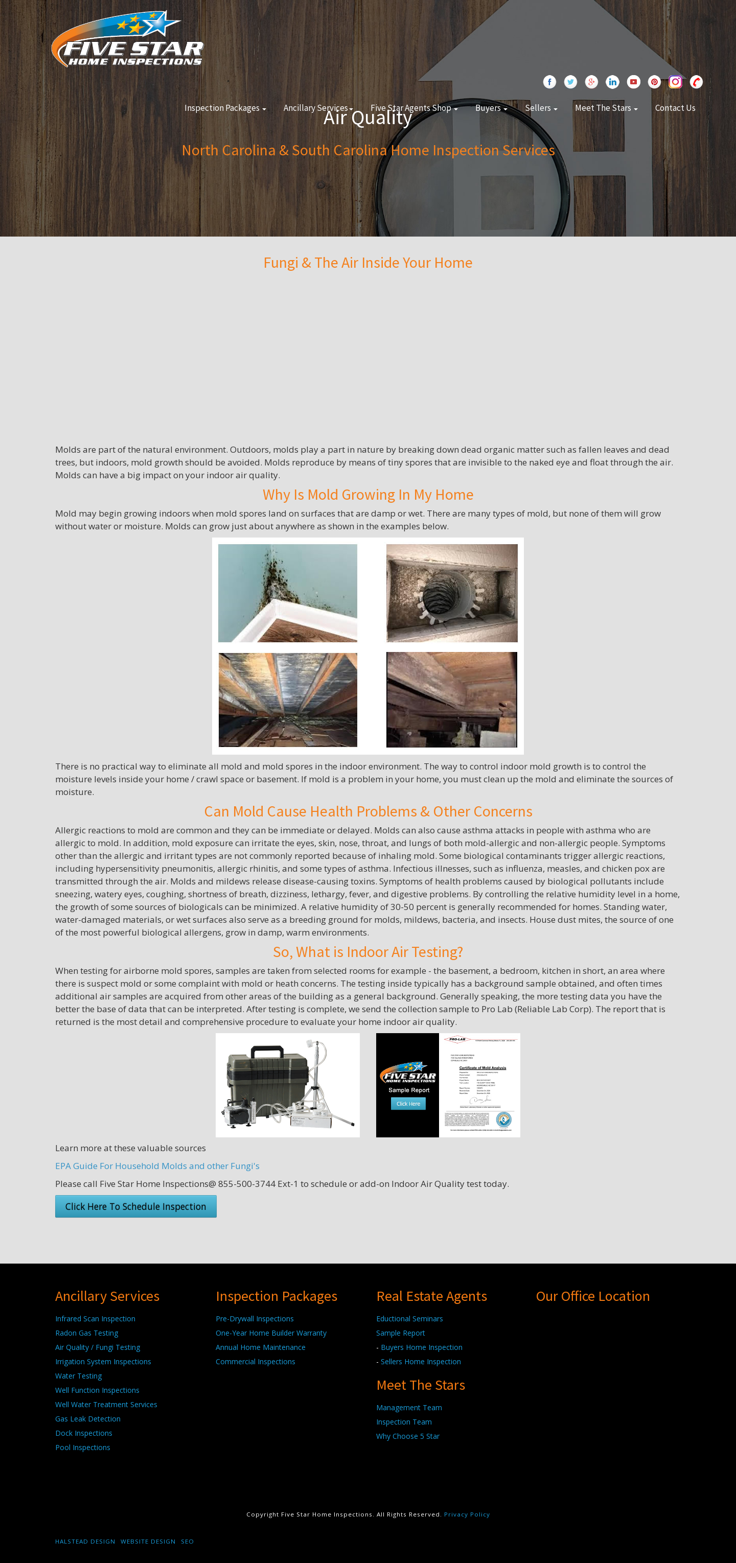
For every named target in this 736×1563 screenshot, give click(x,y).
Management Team (409, 1407)
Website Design (148, 1541)
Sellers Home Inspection (421, 1361)
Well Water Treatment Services (106, 1404)
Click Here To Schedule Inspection (135, 1206)
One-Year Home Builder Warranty (271, 1333)
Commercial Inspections (255, 1361)
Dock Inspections (83, 1433)
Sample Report (400, 1333)
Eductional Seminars (409, 1318)
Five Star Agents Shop (414, 107)
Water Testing (78, 1376)
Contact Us (675, 107)
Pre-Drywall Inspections (255, 1318)
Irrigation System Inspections (103, 1361)
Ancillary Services (318, 107)
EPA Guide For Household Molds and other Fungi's (157, 1166)
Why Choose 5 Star (408, 1436)
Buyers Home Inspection (422, 1347)
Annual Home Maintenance (261, 1347)
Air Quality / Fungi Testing (97, 1347)
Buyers (491, 107)
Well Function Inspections (97, 1390)
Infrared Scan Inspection (95, 1318)
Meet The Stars (606, 107)
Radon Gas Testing (86, 1333)
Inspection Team (404, 1422)
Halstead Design (85, 1541)
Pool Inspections (82, 1447)
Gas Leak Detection (88, 1419)
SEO (187, 1541)
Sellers (541, 107)
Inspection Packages (225, 107)
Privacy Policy (467, 1514)
